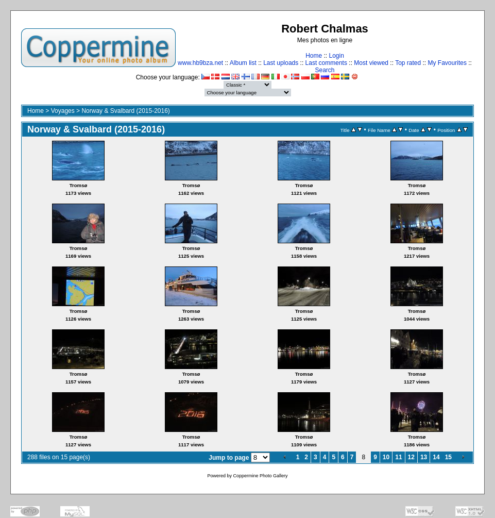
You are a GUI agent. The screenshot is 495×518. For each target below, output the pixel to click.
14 (436, 457)
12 (411, 457)
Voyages (63, 110)
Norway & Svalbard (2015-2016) (125, 110)
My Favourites (447, 62)
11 (398, 457)
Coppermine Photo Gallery (260, 475)
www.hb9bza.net (200, 62)
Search (324, 70)
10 (386, 457)
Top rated (408, 62)
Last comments (326, 62)
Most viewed (371, 62)
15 (448, 457)
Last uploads (280, 62)
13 (423, 457)
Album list (243, 62)
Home (313, 55)
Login (336, 55)
